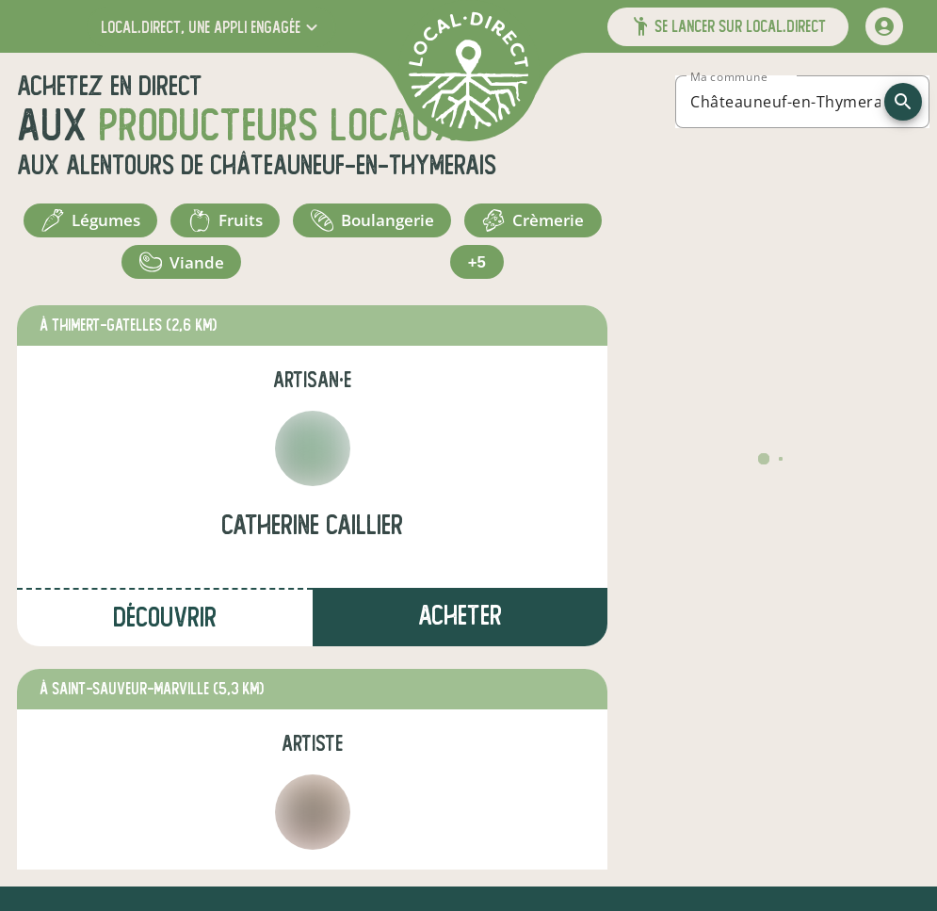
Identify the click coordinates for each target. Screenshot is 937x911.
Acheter (460, 630)
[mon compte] (884, 26)
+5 (534, 273)
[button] (211, 27)
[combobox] (785, 101)
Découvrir (165, 632)
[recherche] (903, 102)
